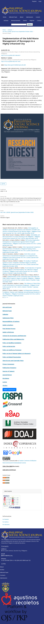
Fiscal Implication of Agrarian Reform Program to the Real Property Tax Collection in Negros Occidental (22, 269)
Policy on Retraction (9, 346)
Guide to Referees (8, 332)
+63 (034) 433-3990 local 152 (22, 560)
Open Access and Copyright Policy (13, 360)
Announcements (15, 20)
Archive (2, 569)
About (21, 17)
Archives (6, 20)
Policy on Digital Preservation (12, 357)
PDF (4, 184)
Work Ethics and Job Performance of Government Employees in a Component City (20, 255)
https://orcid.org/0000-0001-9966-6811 (10, 55)
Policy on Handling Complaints (12, 343)
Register (32, 20)
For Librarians (6, 524)
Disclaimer (6, 378)
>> (7, 297)
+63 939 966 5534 (7, 560)
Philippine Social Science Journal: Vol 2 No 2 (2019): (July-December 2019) (21, 232)
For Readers (6, 519)
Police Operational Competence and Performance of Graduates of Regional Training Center (22, 248)
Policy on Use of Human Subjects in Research (16, 353)
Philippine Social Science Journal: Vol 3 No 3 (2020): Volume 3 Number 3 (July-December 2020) (20, 272)
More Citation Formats (7, 205)
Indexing (5, 314)
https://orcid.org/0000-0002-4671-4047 (10, 61)
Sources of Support (8, 371)
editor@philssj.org (7, 555)
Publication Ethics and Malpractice (13, 339)
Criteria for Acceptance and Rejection (14, 336)
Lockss (5, 382)
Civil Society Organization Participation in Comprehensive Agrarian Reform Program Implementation (21, 241)
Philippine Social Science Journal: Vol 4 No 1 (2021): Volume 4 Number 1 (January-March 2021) (21, 286)
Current (38, 17)
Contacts (3, 575)
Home (4, 17)
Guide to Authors (8, 325)
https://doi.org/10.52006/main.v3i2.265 (15, 65)
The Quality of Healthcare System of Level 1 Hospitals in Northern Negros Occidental (20, 261)
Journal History (7, 375)
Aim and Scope (7, 307)
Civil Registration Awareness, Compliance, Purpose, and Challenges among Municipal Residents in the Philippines (22, 292)
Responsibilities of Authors (11, 321)
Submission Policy (8, 318)
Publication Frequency (9, 368)
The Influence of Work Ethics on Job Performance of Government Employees (21, 284)
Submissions (29, 17)
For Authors (6, 522)
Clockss (5, 385)
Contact (39, 20)
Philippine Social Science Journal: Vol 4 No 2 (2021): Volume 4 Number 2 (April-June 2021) (21, 294)
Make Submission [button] (9, 390)
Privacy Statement (8, 364)
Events (25, 20)
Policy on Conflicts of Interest (12, 350)
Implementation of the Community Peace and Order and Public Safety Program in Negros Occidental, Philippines (21, 277)
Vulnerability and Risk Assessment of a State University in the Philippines (21, 235)
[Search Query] (18, 24)
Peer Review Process (9, 328)
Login (40, 1)
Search (30, 24)
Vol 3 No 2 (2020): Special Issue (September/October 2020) (18, 31)
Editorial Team (13, 17)
